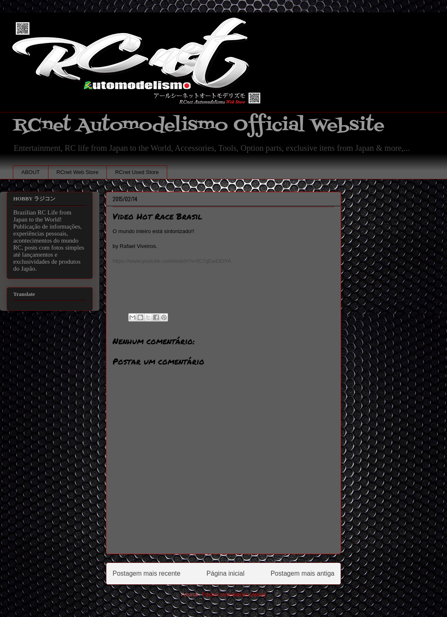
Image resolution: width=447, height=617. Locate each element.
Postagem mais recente (146, 573)
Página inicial (226, 573)
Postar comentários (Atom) (234, 594)
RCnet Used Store (137, 172)
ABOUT (31, 172)
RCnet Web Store (77, 172)
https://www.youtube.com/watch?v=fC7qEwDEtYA (172, 261)
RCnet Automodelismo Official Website (199, 125)
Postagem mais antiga (302, 573)
